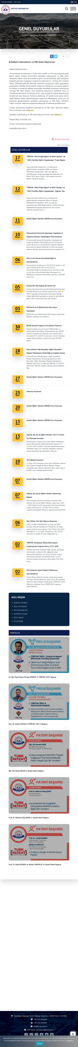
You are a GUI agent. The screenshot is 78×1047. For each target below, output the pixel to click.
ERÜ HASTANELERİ (19, 610)
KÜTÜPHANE (17, 621)
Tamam (39, 1043)
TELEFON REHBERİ (6, 2)
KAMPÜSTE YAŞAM (19, 614)
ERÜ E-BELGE (18, 618)
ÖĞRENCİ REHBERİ (19, 603)
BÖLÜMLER (17, 2)
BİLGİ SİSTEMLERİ (19, 606)
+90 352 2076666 (39, 1019)
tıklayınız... (70, 1041)
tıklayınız (30, 110)
